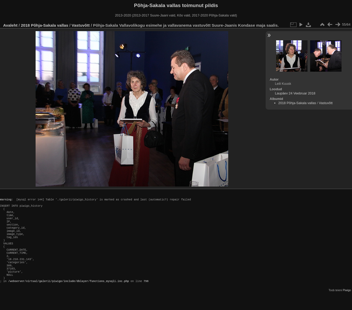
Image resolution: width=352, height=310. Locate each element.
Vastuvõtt (81, 25)
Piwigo (347, 305)
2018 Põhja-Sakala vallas (44, 25)
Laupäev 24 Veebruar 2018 (295, 93)
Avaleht (10, 25)
